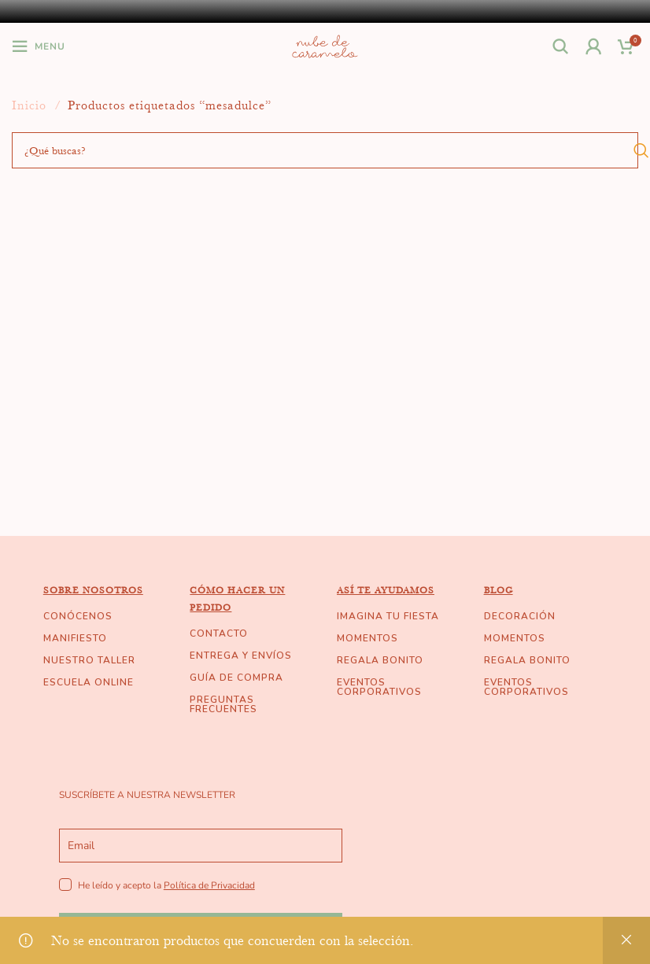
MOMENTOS (367, 638)
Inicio (31, 105)
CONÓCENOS (78, 616)
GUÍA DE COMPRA (236, 677)
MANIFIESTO (75, 638)
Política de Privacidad (209, 885)
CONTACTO (219, 633)
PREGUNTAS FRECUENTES (223, 704)
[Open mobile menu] (38, 46)
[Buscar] (561, 46)
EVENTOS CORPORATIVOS (379, 687)
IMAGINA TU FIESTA (388, 616)
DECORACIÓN (520, 616)
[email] (200, 845)
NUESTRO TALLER (89, 660)
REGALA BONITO (380, 660)
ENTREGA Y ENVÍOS (241, 655)
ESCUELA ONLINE (88, 682)
